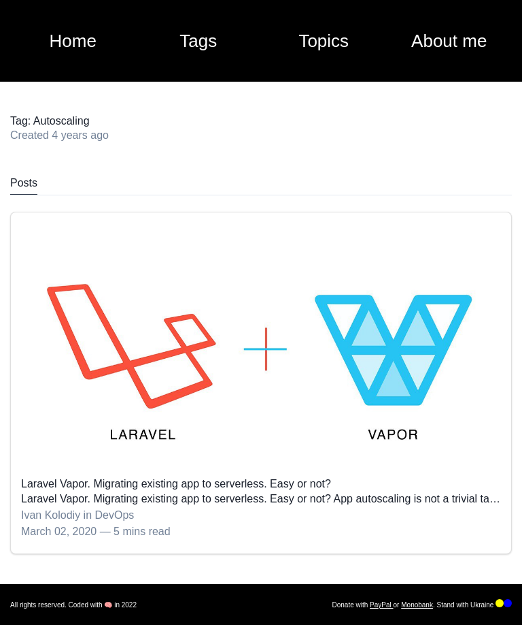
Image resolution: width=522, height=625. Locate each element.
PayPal (381, 605)
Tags (198, 41)
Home (73, 41)
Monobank (417, 605)
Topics (323, 41)
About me (449, 41)
